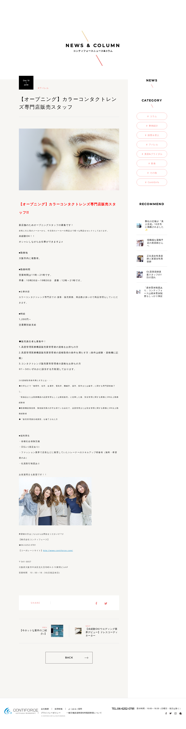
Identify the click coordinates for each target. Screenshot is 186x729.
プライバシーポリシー (51, 712)
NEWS (152, 80)
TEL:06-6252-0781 (123, 708)
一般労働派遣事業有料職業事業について (84, 712)
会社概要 (45, 709)
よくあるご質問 (75, 709)
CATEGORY (152, 100)
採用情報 (58, 709)
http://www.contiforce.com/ (58, 550)
